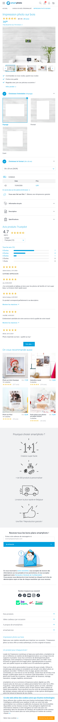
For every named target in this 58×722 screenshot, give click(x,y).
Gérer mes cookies (11, 718)
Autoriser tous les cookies (46, 718)
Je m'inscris (10, 544)
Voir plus (28, 344)
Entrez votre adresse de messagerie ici (18, 536)
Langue (6, 238)
